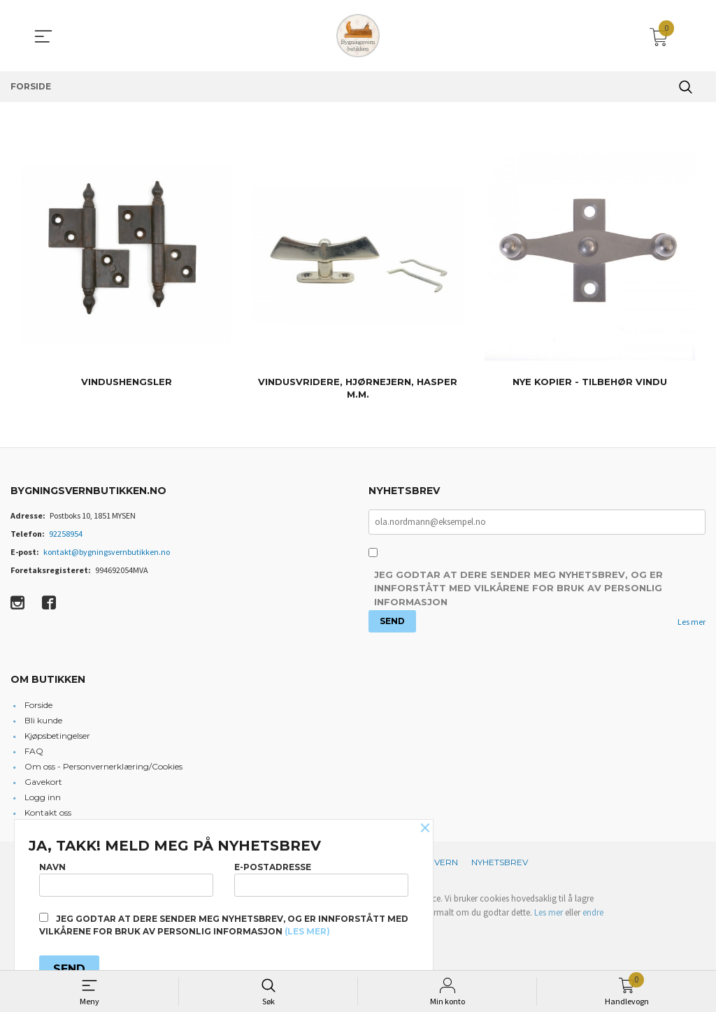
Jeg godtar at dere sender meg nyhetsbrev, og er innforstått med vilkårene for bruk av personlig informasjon (518, 589)
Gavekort (43, 783)
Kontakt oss (47, 814)
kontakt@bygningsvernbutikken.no (106, 552)
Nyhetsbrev (499, 863)
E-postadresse (321, 876)
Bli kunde (43, 721)
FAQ (33, 752)
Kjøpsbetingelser (57, 737)
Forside (38, 706)
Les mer (692, 622)
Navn (126, 876)
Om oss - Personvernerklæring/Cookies (103, 767)
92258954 (66, 533)
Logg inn (42, 798)
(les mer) (307, 931)
